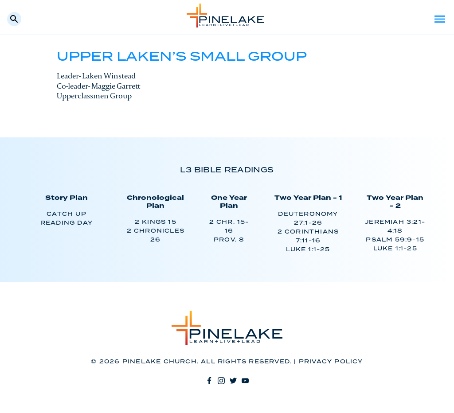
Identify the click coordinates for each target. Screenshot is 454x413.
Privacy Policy (331, 362)
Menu (440, 19)
